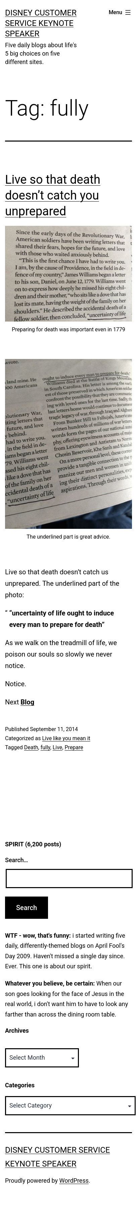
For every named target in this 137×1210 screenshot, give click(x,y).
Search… (16, 860)
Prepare (73, 747)
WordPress (74, 1180)
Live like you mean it (66, 738)
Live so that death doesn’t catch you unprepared (52, 195)
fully (45, 747)
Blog (27, 702)
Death (31, 747)
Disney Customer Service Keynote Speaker (41, 23)
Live (57, 747)
